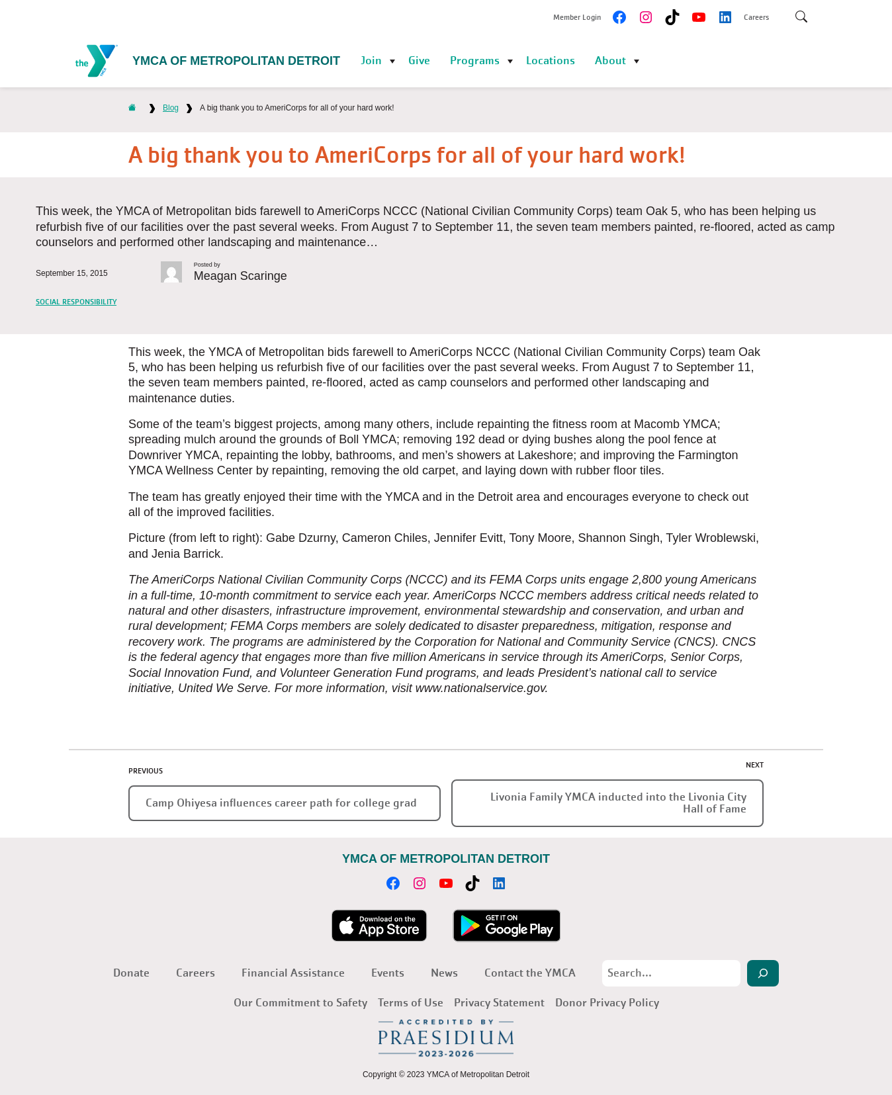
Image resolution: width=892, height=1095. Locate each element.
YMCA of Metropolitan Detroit (236, 60)
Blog (171, 107)
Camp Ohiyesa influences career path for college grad (281, 802)
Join (371, 60)
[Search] (763, 973)
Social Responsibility (76, 301)
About (610, 60)
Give (419, 60)
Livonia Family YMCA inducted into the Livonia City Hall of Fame (618, 802)
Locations (550, 60)
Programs (475, 60)
